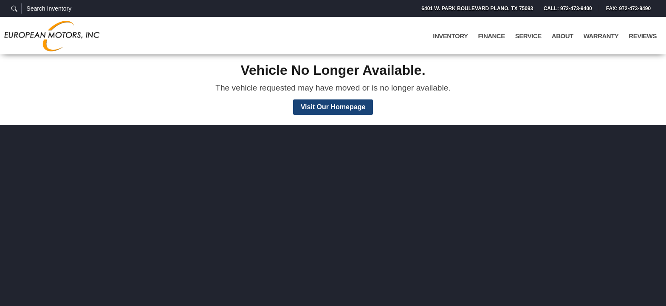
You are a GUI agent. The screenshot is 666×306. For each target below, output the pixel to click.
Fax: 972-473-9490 (628, 8)
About (562, 36)
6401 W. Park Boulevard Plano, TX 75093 (477, 8)
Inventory (450, 36)
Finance (491, 36)
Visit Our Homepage (333, 106)
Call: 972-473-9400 (567, 8)
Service (528, 36)
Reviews (643, 36)
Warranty (601, 36)
